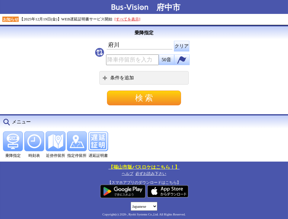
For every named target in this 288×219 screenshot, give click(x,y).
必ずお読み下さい (150, 173)
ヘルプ (127, 173)
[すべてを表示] (127, 19)
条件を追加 (118, 77)
